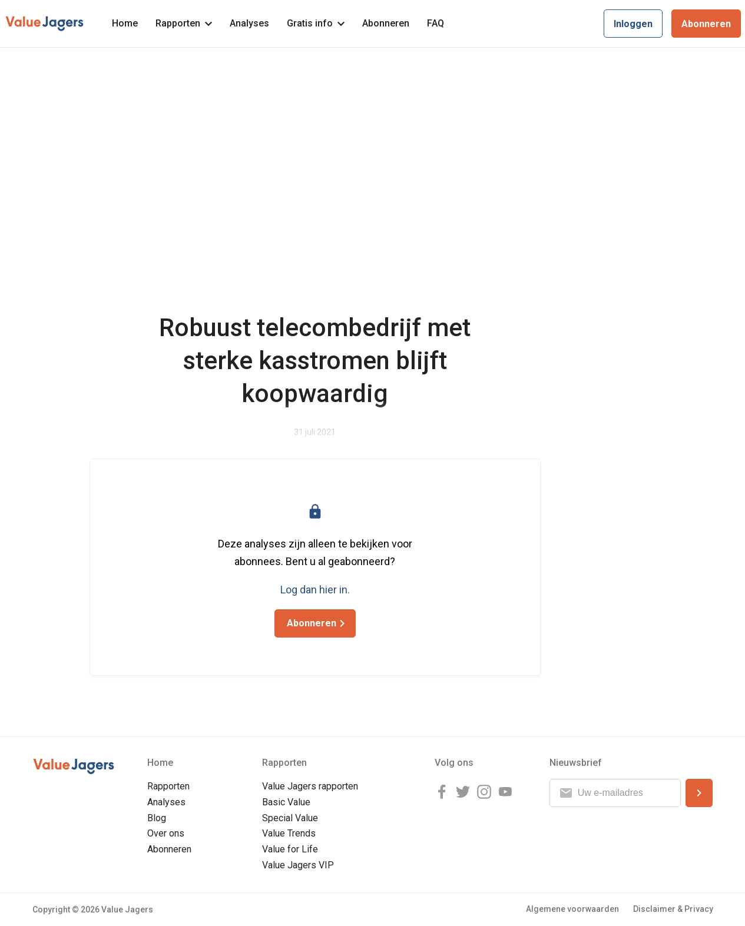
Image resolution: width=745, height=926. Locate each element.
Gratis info (316, 23)
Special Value (290, 818)
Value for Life (290, 849)
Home (125, 23)
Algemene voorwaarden (572, 909)
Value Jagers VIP (298, 865)
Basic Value (286, 802)
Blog (156, 818)
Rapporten (183, 23)
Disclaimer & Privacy (673, 909)
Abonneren (385, 23)
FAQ (435, 23)
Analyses (249, 23)
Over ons (165, 833)
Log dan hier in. (315, 589)
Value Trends (289, 833)
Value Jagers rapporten (310, 786)
